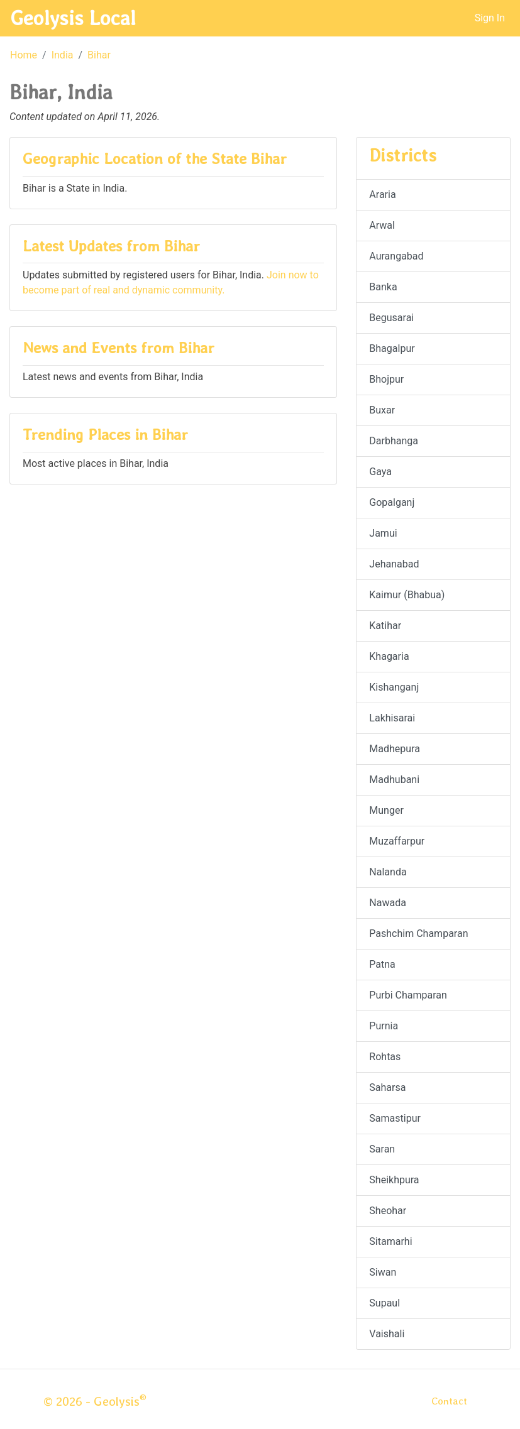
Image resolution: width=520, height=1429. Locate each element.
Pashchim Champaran (418, 933)
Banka (383, 287)
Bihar (99, 55)
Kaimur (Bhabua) (407, 595)
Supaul (384, 1303)
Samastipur (395, 1118)
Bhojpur (386, 379)
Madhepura (394, 749)
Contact (449, 1401)
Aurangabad (396, 256)
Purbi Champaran (407, 995)
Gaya (380, 472)
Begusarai (391, 318)
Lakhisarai (392, 718)
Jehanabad (394, 564)
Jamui (383, 533)
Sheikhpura (394, 1180)
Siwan (382, 1272)
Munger (386, 810)
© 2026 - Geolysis (95, 1401)
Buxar (382, 410)
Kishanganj (394, 687)
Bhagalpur (391, 348)
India (63, 55)
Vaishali (386, 1334)
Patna (382, 964)
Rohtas (385, 1057)
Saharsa (387, 1087)
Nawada (387, 903)
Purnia (383, 1026)
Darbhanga (393, 441)
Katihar (385, 626)
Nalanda (387, 872)
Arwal (382, 225)
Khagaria (389, 656)
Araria (382, 194)
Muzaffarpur (396, 841)
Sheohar (387, 1211)
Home (23, 55)
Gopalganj (391, 502)
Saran (382, 1149)
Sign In (490, 18)
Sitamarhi (390, 1241)
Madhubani (394, 780)
